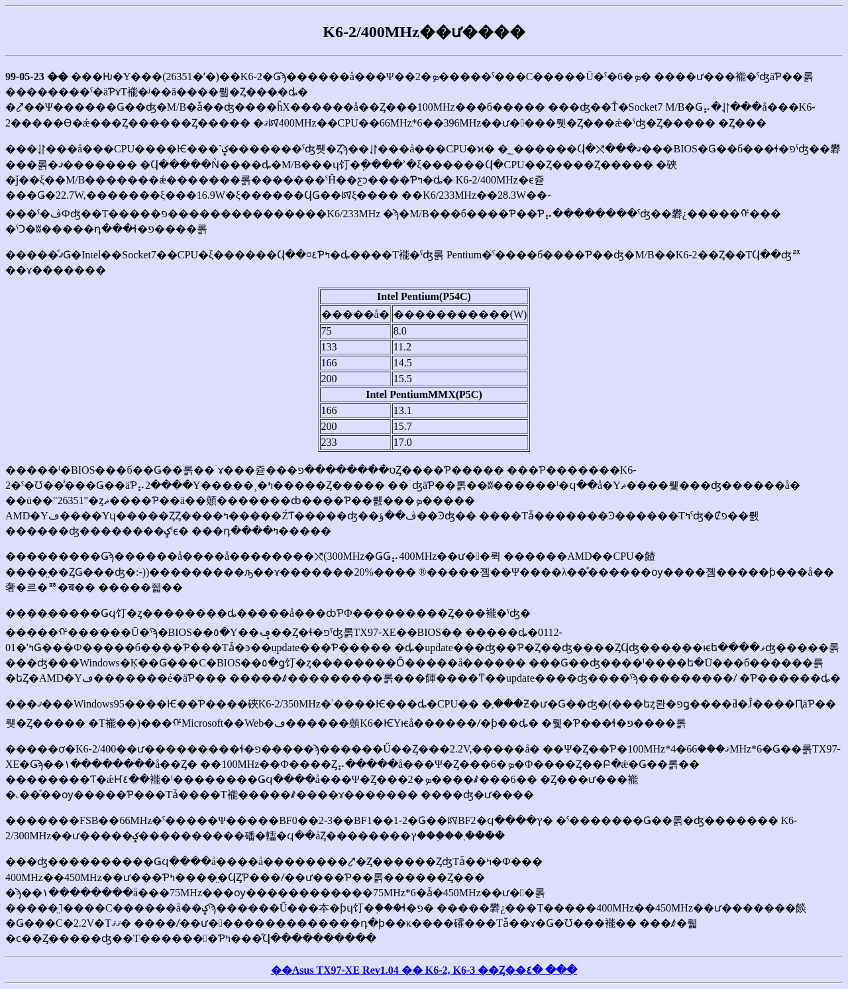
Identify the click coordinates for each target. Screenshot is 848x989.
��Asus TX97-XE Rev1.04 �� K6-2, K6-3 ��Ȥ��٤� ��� (424, 970)
